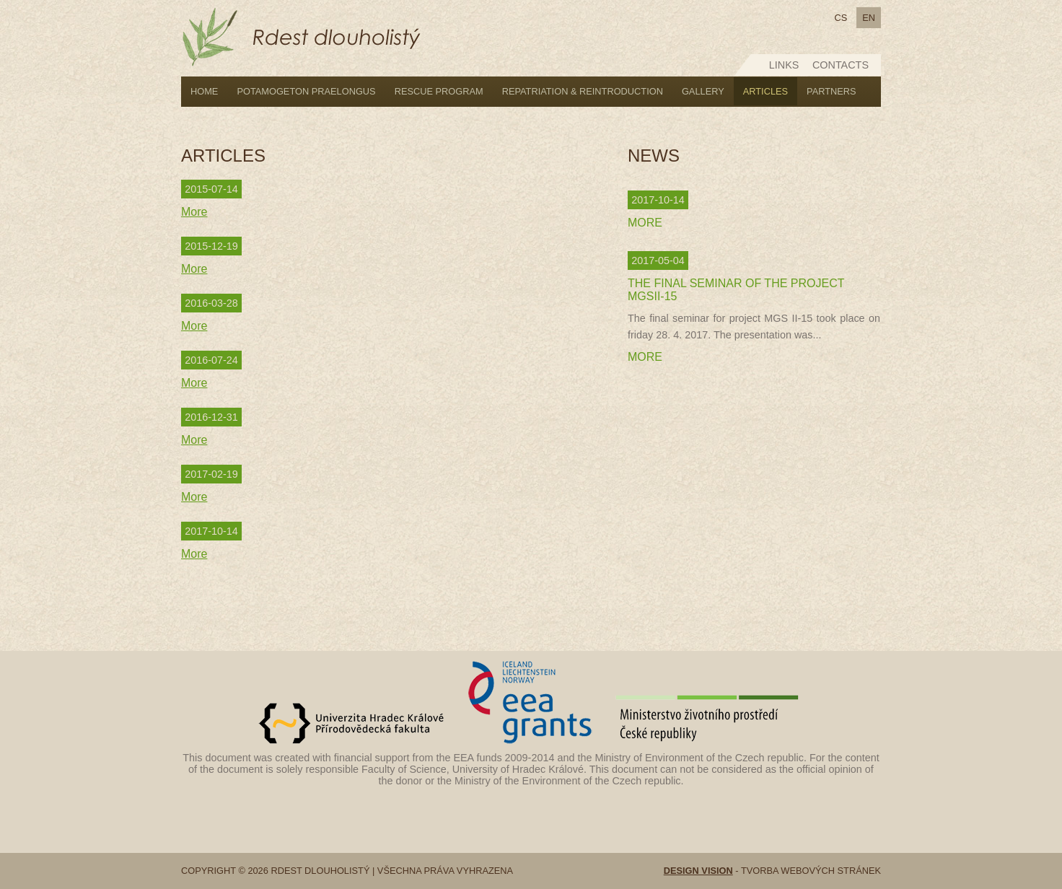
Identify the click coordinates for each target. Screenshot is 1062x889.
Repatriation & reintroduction (582, 91)
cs (840, 17)
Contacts (840, 65)
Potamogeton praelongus (306, 91)
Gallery (703, 91)
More (194, 212)
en (868, 17)
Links (784, 65)
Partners (831, 91)
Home (204, 91)
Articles (765, 91)
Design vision (698, 870)
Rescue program (439, 91)
